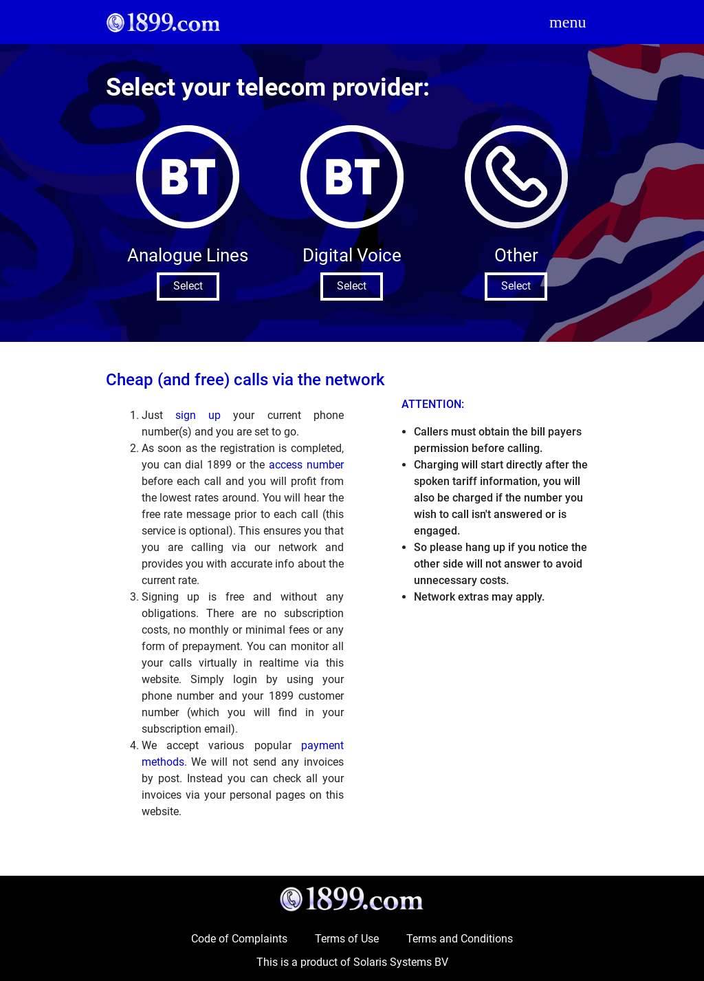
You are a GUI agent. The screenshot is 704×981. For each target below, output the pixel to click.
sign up (198, 415)
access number (306, 464)
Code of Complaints (239, 938)
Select (188, 285)
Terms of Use (347, 938)
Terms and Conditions (459, 938)
